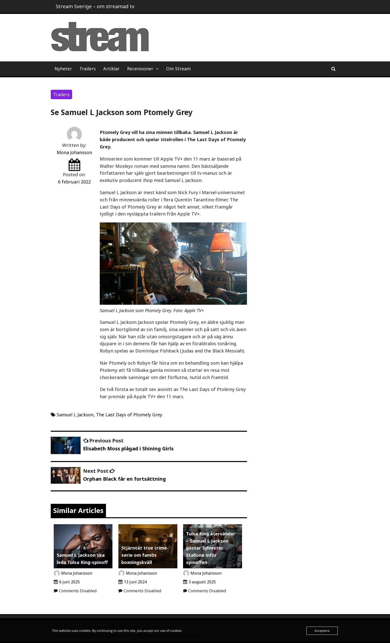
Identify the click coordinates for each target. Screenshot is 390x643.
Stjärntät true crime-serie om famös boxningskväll (145, 555)
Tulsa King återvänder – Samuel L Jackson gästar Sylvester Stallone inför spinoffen (210, 548)
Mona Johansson (74, 152)
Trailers (87, 69)
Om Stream (178, 69)
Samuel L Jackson (75, 415)
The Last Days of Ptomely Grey (129, 415)
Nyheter (63, 69)
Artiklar (111, 69)
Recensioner (140, 69)
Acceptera (322, 630)
